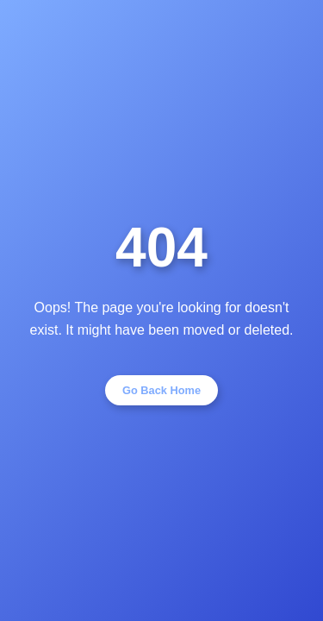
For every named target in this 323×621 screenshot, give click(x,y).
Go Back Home (161, 390)
